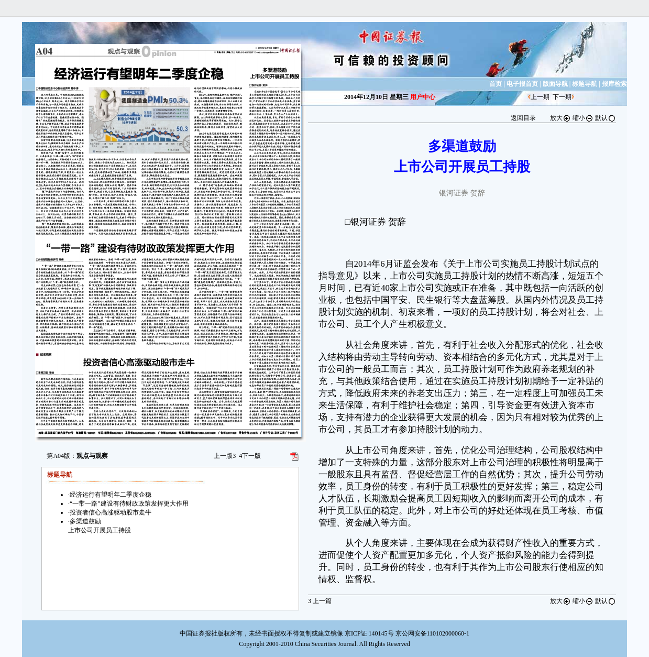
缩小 (583, 118)
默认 (605, 118)
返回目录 (523, 118)
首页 (495, 83)
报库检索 (614, 83)
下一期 (562, 97)
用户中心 (422, 97)
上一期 (540, 97)
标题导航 (584, 83)
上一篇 (320, 601)
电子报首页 (522, 83)
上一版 (225, 455)
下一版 (250, 455)
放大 (560, 118)
